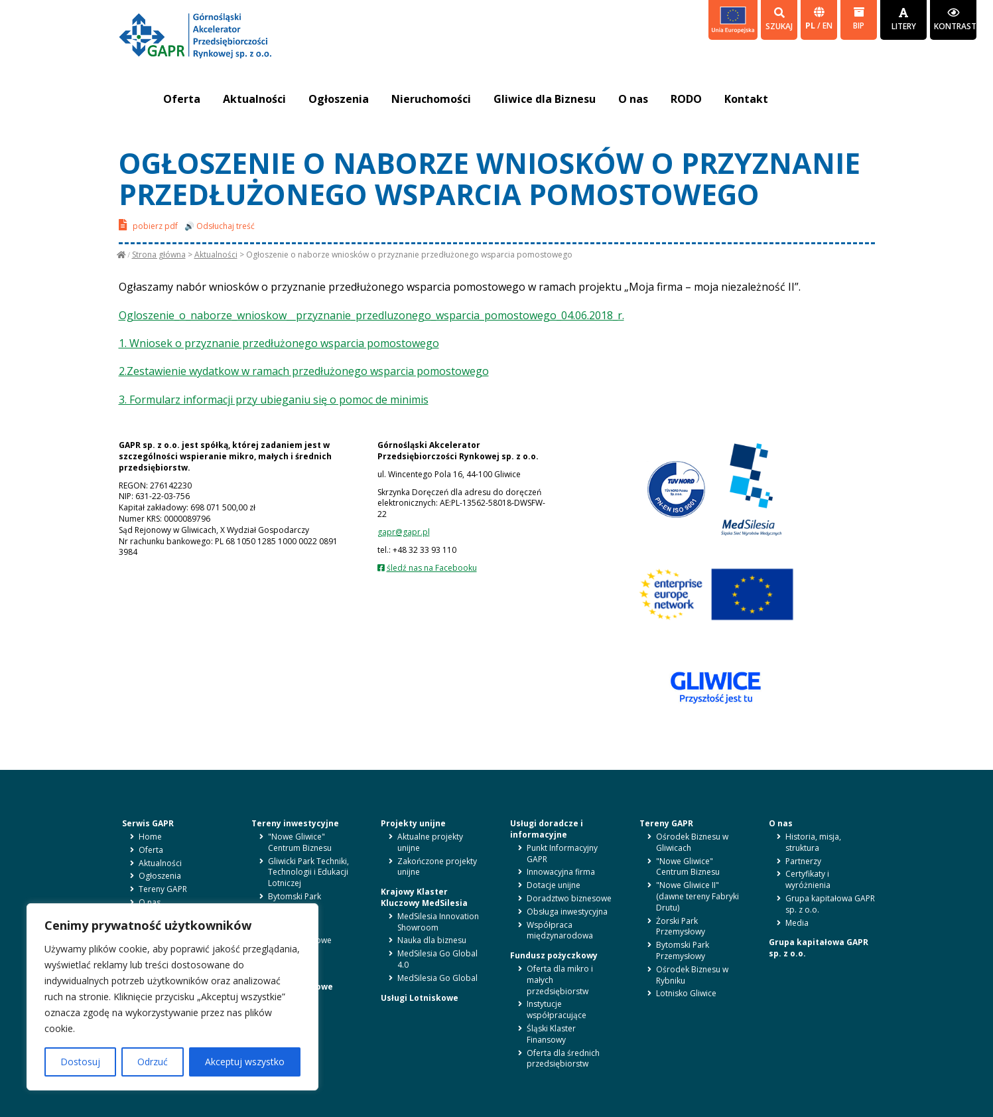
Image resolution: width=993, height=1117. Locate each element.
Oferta (181, 99)
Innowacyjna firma (561, 871)
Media (797, 923)
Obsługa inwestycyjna (567, 911)
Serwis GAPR (148, 823)
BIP (858, 19)
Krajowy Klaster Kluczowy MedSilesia (424, 897)
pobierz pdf (148, 224)
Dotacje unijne (553, 885)
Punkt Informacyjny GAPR (562, 853)
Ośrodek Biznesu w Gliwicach (692, 842)
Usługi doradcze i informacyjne (546, 829)
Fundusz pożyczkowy (554, 955)
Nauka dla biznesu (431, 940)
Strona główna (159, 254)
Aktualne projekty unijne (430, 842)
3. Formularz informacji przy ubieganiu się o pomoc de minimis (274, 399)
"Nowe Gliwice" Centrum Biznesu (300, 842)
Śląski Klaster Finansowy (551, 1034)
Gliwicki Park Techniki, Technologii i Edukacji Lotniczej (308, 872)
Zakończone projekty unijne (437, 867)
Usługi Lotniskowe (419, 998)
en (827, 25)
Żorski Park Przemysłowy (680, 926)
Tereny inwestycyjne (295, 823)
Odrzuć (152, 1061)
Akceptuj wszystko (245, 1061)
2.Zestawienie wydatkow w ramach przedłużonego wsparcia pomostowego (304, 371)
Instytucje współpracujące (556, 1009)
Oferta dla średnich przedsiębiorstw (563, 1058)
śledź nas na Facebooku (432, 567)
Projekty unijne (413, 823)
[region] (172, 996)
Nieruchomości (431, 99)
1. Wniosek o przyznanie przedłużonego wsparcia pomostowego (279, 343)
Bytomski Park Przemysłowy (294, 902)
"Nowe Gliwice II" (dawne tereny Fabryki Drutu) (697, 896)
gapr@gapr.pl (403, 532)
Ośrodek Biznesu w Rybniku (692, 975)
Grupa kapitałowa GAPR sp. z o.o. (830, 904)
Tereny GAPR (163, 889)
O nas (633, 99)
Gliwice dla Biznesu (545, 99)
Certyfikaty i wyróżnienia (807, 879)
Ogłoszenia (338, 99)
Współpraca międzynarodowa (560, 930)
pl (811, 25)
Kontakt (746, 99)
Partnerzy (803, 861)
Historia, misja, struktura (813, 842)
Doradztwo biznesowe (569, 898)
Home (150, 836)
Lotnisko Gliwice (686, 993)
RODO (686, 99)
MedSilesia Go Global (437, 978)
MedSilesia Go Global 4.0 (437, 959)
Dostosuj (80, 1061)
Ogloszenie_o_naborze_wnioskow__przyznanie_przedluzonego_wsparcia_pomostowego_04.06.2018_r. (371, 315)
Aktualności (254, 99)
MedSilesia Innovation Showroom (438, 922)
